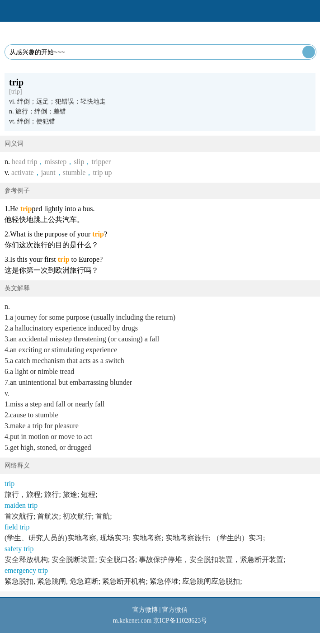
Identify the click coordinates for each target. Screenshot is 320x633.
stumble (74, 172)
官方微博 (145, 609)
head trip (24, 161)
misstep (55, 161)
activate (22, 172)
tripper (101, 161)
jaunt (48, 172)
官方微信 (175, 609)
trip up (102, 172)
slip (79, 161)
